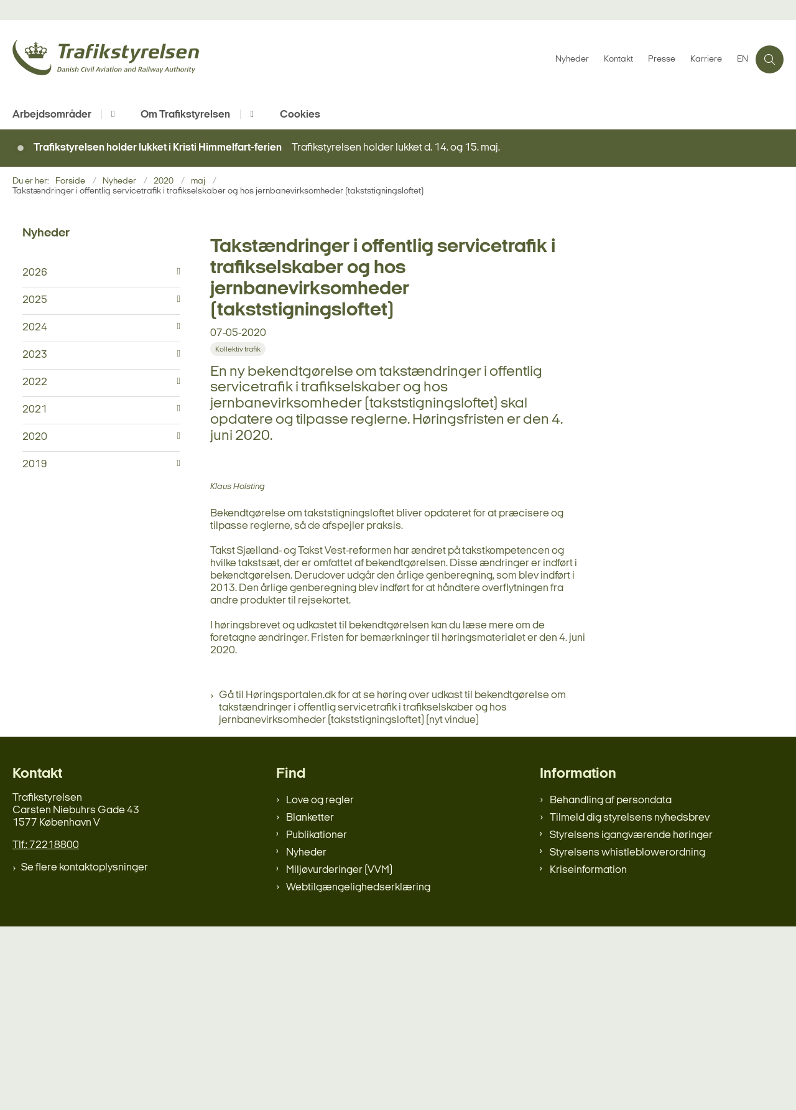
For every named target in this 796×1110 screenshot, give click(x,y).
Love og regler (320, 984)
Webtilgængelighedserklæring (358, 1071)
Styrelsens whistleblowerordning (627, 1036)
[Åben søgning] (770, 59)
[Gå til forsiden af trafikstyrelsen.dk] (280, 59)
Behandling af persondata (611, 984)
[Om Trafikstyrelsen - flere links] (249, 114)
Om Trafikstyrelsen (185, 115)
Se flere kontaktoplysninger (84, 1051)
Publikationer (316, 1019)
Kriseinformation (588, 1053)
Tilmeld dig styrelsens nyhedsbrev (630, 1001)
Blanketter (310, 1001)
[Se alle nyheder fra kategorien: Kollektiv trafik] (239, 348)
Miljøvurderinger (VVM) (339, 1053)
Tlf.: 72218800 (45, 1029)
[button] (175, 272)
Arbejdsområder (51, 115)
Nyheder (306, 1036)
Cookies (300, 115)
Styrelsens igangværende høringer (631, 1019)
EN (742, 59)
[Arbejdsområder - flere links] (111, 114)
